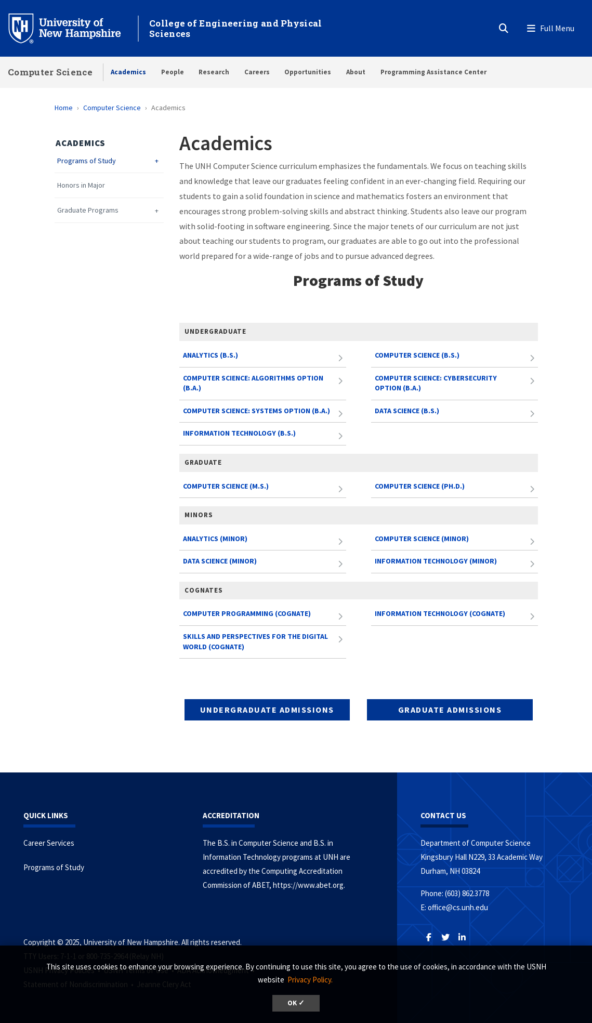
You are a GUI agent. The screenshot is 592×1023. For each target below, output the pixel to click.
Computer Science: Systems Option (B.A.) (256, 410)
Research (214, 72)
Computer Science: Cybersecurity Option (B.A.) (436, 383)
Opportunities (307, 72)
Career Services (48, 843)
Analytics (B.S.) (210, 355)
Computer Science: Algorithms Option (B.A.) (253, 383)
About (355, 72)
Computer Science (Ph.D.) (420, 486)
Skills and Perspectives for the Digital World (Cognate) (255, 641)
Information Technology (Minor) (436, 561)
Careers (257, 72)
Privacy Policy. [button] (310, 980)
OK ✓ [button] (296, 1003)
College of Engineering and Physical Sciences (235, 28)
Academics (128, 72)
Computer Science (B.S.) (417, 355)
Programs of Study (86, 160)
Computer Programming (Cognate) (247, 613)
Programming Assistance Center (433, 72)
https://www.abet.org (308, 885)
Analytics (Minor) (215, 538)
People (172, 72)
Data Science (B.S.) (407, 410)
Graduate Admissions (450, 709)
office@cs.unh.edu (458, 907)
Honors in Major (81, 185)
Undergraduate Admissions (267, 709)
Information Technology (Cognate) (440, 613)
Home (64, 107)
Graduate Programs (88, 210)
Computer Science (50, 72)
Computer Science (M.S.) (226, 486)
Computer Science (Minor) (422, 538)
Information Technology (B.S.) (239, 433)
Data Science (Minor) (220, 561)
